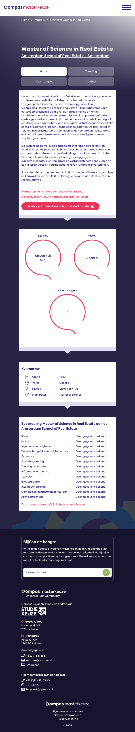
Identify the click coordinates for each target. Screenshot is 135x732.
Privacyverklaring (67, 718)
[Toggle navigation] (126, 7)
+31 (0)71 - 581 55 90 (35, 680)
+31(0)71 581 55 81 (34, 655)
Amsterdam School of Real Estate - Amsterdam (65, 55)
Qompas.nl (30, 665)
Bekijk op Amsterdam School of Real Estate (60, 206)
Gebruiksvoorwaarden (67, 715)
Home (25, 19)
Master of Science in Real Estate (70, 19)
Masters (40, 19)
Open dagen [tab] (44, 81)
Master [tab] (43, 71)
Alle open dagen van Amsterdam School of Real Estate (55, 196)
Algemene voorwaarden (67, 711)
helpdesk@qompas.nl (37, 689)
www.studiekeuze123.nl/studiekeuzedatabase (56, 504)
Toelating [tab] (91, 71)
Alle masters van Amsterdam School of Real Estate (52, 191)
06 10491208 (31, 685)
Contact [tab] (91, 81)
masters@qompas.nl (36, 660)
